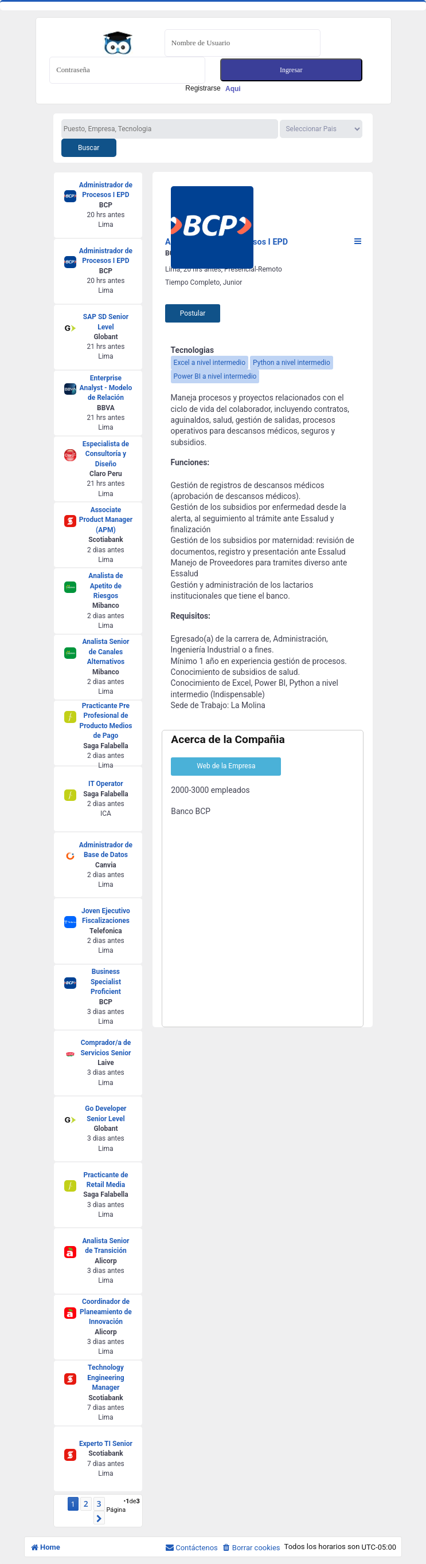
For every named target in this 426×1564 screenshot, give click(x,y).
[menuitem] (251, 1547)
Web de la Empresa (226, 766)
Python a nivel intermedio (291, 363)
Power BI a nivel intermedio (215, 376)
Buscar (88, 148)
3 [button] (99, 1503)
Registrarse (212, 88)
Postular (193, 313)
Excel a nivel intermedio (210, 363)
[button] (99, 1517)
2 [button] (86, 1503)
